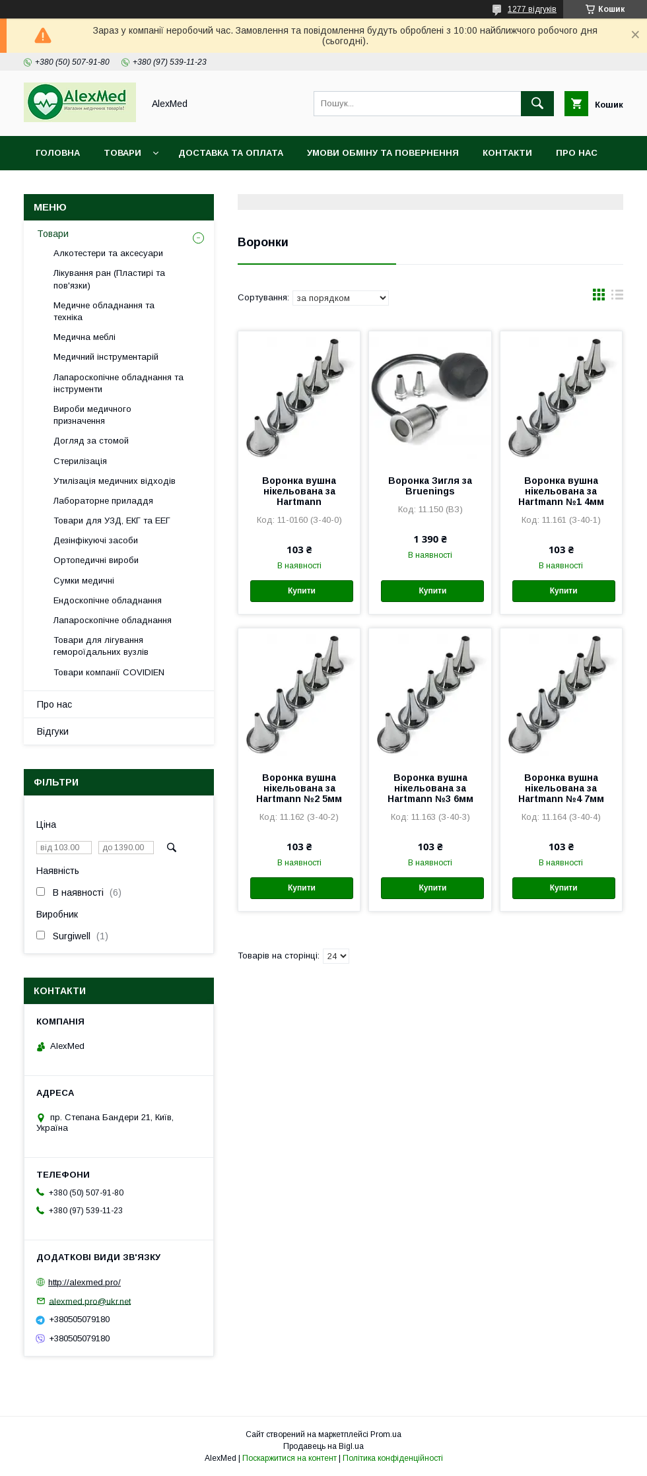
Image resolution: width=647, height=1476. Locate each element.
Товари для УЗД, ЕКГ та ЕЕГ (111, 520)
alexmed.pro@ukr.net (90, 1301)
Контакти (507, 153)
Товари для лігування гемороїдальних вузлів (101, 646)
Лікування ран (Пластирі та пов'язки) (109, 279)
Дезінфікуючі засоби (95, 540)
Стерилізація (80, 461)
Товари (122, 153)
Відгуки (53, 731)
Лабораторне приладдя (103, 501)
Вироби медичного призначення (92, 415)
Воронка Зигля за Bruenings (430, 485)
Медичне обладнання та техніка (103, 311)
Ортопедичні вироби (96, 560)
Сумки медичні (83, 581)
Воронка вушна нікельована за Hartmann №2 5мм (299, 788)
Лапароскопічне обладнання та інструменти (118, 383)
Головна (58, 153)
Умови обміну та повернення (383, 153)
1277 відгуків (532, 9)
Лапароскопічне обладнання (112, 620)
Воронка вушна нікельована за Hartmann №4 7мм (561, 788)
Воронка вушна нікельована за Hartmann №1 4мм (561, 491)
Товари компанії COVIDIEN (108, 672)
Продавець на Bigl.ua (323, 1446)
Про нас (576, 153)
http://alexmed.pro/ (84, 1282)
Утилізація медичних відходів (114, 481)
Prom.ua (385, 1434)
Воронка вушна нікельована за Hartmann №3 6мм (430, 788)
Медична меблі (84, 337)
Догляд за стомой (91, 441)
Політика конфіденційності (393, 1458)
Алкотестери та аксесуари (108, 253)
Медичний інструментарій (105, 357)
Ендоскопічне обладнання (107, 600)
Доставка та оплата (230, 153)
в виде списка (617, 297)
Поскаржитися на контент (289, 1458)
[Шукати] (537, 103)
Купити (302, 590)
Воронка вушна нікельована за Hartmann (299, 491)
